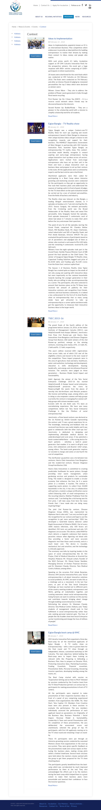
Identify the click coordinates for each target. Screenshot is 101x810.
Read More (53, 116)
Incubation (52, 804)
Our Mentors (63, 804)
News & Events (24, 27)
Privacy (74, 806)
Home (35, 5)
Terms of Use (64, 806)
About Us (39, 17)
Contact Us (45, 5)
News (77, 17)
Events (35, 27)
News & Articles (76, 804)
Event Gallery (36, 56)
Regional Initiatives (53, 17)
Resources (86, 17)
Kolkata (17, 34)
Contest (43, 27)
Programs (68, 17)
